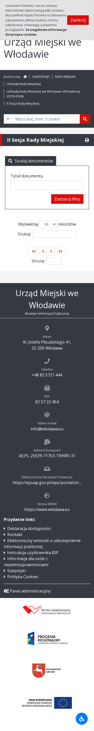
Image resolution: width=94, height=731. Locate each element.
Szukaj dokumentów (30, 161)
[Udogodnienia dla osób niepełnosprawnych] (82, 719)
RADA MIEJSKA (65, 76)
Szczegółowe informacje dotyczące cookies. (35, 32)
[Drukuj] (87, 140)
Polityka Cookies (22, 576)
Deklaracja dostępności (29, 528)
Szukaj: (47, 234)
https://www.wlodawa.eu (47, 509)
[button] (34, 251)
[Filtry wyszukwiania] (8, 119)
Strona (38, 261)
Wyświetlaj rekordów (47, 224)
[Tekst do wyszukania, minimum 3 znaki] (46, 119)
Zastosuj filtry (67, 199)
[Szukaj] (85, 119)
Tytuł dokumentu (27, 176)
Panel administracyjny (27, 591)
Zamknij (77, 20)
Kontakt (14, 534)
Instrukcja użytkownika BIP (32, 552)
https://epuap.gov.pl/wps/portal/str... (47, 482)
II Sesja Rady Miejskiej (23, 103)
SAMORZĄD (41, 76)
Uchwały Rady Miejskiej (24, 84)
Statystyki (16, 570)
